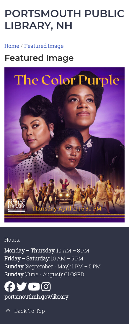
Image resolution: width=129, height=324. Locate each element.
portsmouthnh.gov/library (36, 296)
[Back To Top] (64, 311)
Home (11, 45)
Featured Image (43, 45)
